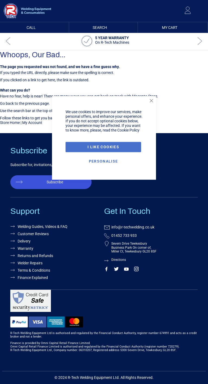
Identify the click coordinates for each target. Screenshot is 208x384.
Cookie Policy (128, 130)
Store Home (10, 122)
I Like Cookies (103, 147)
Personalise (103, 161)
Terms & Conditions (34, 270)
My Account (32, 122)
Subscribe (55, 182)
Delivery (24, 241)
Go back (7, 103)
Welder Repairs (30, 263)
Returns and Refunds (35, 256)
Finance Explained (33, 277)
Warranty (25, 248)
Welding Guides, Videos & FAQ (42, 226)
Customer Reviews (33, 234)
